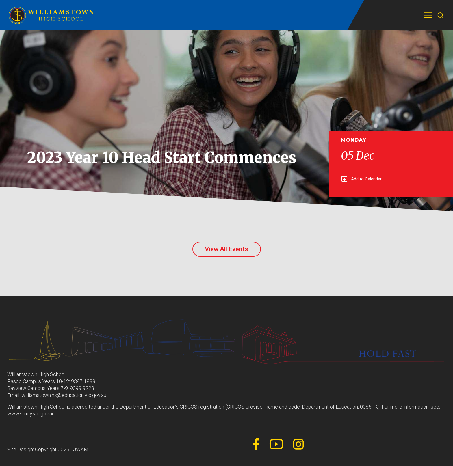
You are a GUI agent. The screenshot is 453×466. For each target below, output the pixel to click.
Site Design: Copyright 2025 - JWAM (47, 449)
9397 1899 (83, 381)
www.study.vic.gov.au (31, 414)
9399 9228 (82, 388)
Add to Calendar (361, 179)
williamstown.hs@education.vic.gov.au (63, 395)
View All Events (226, 249)
